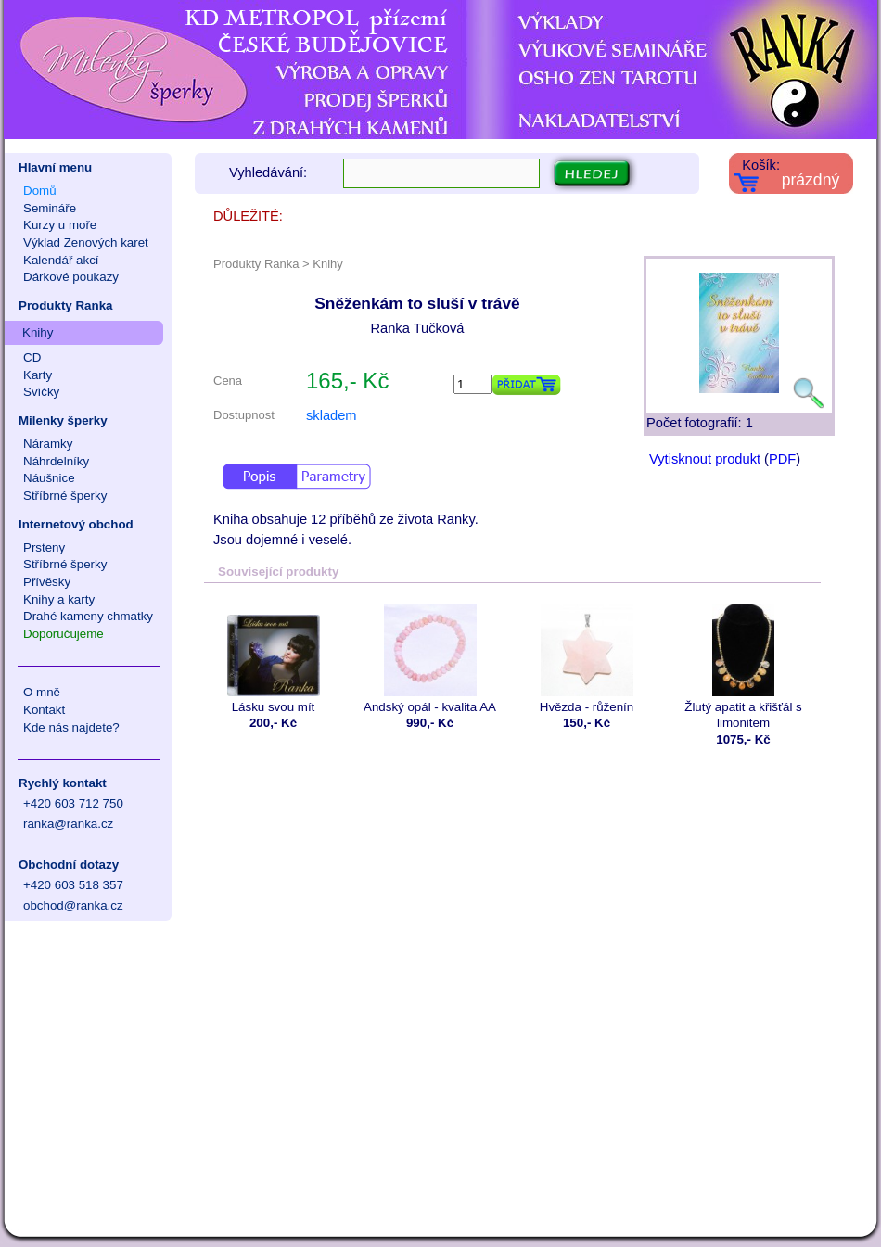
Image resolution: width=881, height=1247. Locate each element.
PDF (782, 459)
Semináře (49, 208)
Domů (40, 190)
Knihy (37, 332)
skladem (331, 415)
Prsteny (44, 547)
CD (32, 357)
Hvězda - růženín (586, 659)
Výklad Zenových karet (85, 242)
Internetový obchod (76, 524)
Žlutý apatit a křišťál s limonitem (743, 667)
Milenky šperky (63, 420)
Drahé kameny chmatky (88, 616)
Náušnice (49, 478)
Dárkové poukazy (71, 277)
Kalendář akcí (61, 260)
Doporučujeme (63, 634)
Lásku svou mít (273, 659)
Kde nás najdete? (71, 727)
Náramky (47, 444)
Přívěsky (46, 582)
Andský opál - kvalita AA (430, 659)
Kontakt (44, 710)
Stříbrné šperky (65, 496)
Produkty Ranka (65, 305)
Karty (37, 375)
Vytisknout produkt (704, 459)
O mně (41, 692)
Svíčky (41, 392)
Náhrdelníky (56, 461)
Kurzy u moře (59, 225)
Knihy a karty (59, 599)
